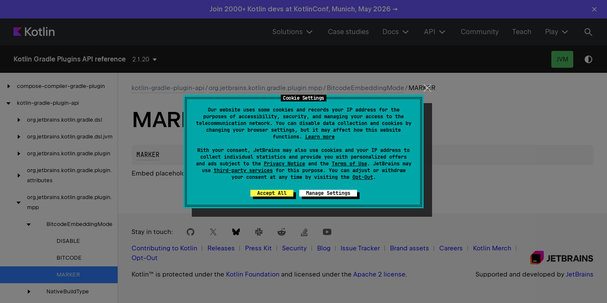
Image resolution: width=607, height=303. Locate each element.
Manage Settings (328, 193)
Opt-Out (362, 177)
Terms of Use (349, 163)
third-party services (243, 170)
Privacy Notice (284, 163)
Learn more (320, 136)
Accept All (272, 193)
